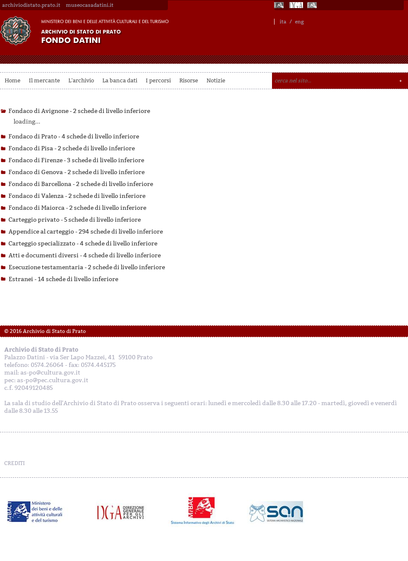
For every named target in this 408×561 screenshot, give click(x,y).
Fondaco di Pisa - (71, 148)
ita (283, 22)
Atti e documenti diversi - (84, 255)
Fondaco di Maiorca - (77, 207)
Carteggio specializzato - (82, 243)
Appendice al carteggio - (85, 231)
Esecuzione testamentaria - (86, 267)
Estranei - (63, 279)
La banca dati (119, 80)
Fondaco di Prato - (73, 136)
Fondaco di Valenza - (76, 196)
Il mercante (44, 80)
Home (12, 80)
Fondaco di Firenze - (76, 160)
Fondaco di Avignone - (79, 111)
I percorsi (158, 80)
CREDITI (14, 463)
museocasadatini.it (89, 5)
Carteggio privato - (74, 219)
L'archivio (81, 80)
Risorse (188, 80)
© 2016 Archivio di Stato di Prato (45, 331)
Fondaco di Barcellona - (80, 184)
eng (299, 22)
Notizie (216, 80)
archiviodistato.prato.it (31, 5)
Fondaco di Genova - (76, 172)
